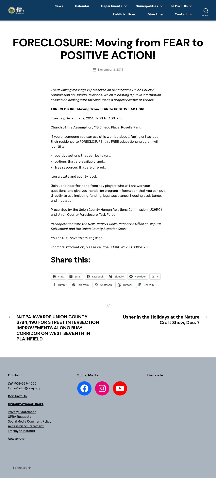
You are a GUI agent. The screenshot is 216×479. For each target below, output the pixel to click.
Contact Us (17, 397)
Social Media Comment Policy (29, 422)
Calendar (82, 6)
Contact (181, 14)
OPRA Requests (19, 417)
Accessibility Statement (26, 427)
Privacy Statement (22, 413)
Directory (155, 14)
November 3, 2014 (110, 70)
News (59, 6)
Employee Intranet (21, 432)
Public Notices (124, 14)
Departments (112, 6)
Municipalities (147, 6)
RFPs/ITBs (179, 6)
